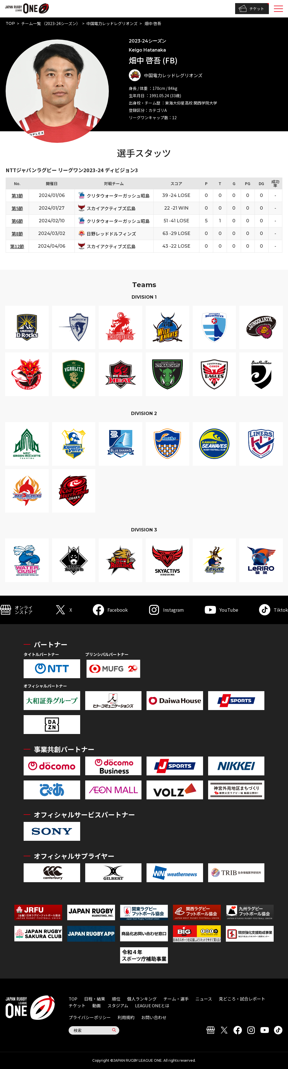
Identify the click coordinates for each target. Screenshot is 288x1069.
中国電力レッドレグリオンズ (112, 23)
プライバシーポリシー (90, 1017)
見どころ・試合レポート (242, 999)
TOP (10, 23)
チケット (251, 9)
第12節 (17, 246)
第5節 (17, 208)
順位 (116, 999)
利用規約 (126, 1017)
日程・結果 (94, 999)
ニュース (203, 999)
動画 (96, 1005)
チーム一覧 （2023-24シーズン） (50, 23)
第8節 (17, 233)
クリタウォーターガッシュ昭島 (118, 195)
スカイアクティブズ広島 (111, 208)
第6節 (17, 221)
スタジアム (117, 1005)
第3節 (17, 195)
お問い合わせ (153, 1017)
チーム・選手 (176, 999)
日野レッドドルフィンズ (111, 233)
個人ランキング (142, 999)
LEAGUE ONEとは (152, 1005)
